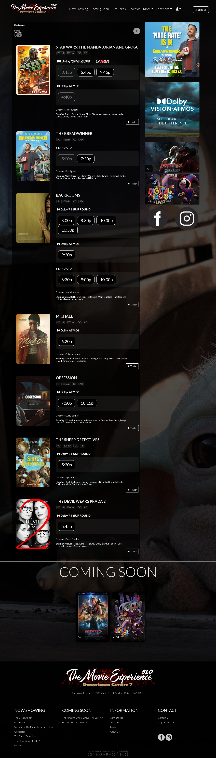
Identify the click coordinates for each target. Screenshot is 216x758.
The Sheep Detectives (25, 736)
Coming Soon (100, 9)
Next (136, 31)
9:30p (66, 254)
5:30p (66, 464)
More (147, 9)
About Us (115, 731)
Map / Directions (166, 722)
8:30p (86, 220)
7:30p (66, 403)
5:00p (66, 158)
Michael (18, 745)
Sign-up (201, 9)
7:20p (86, 158)
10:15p (87, 403)
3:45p (66, 72)
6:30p (66, 279)
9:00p (86, 279)
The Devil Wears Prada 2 (27, 740)
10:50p (67, 230)
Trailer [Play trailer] (132, 121)
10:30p (106, 220)
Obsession (19, 731)
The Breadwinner (23, 717)
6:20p (66, 341)
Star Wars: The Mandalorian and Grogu (34, 726)
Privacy (113, 726)
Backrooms (20, 722)
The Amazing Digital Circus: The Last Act (82, 717)
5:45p (66, 526)
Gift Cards (119, 9)
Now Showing (78, 9)
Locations (162, 9)
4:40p (66, 96)
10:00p (106, 279)
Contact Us (164, 717)
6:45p (86, 72)
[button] (178, 9)
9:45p (105, 72)
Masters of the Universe (74, 722)
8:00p (66, 220)
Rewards (134, 9)
